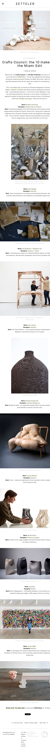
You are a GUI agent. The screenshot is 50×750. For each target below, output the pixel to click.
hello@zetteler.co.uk (8, 732)
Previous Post (18, 723)
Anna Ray (32, 587)
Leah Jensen (32, 325)
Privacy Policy (30, 735)
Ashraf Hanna (32, 535)
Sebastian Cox (37, 249)
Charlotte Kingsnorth (31, 401)
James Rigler (32, 646)
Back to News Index (31, 723)
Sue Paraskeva (26, 249)
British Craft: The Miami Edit (15, 708)
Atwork (36, 736)
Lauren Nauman (32, 476)
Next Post (43, 723)
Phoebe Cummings (32, 105)
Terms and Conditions (32, 733)
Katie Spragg (32, 189)
